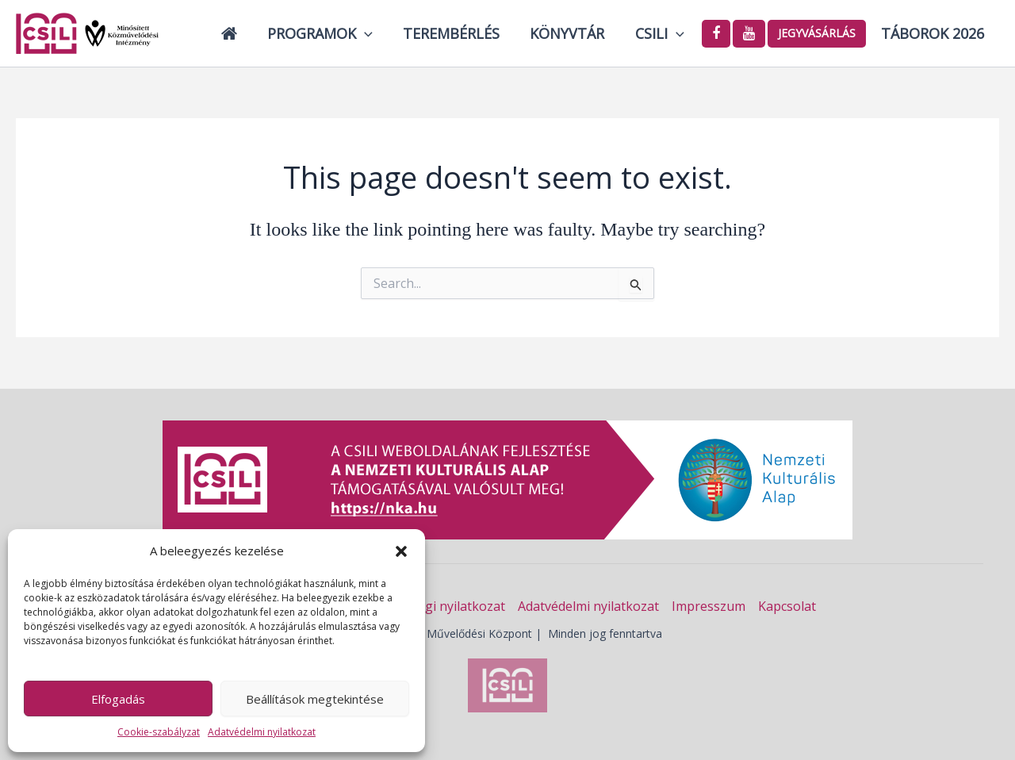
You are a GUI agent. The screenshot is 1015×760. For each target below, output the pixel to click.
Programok (328, 33)
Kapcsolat (787, 606)
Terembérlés (457, 33)
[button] (401, 551)
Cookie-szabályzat (158, 732)
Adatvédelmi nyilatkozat (262, 732)
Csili (662, 33)
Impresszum (708, 606)
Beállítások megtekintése (315, 699)
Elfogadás (118, 699)
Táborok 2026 (933, 33)
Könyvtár (571, 33)
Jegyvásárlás (818, 32)
